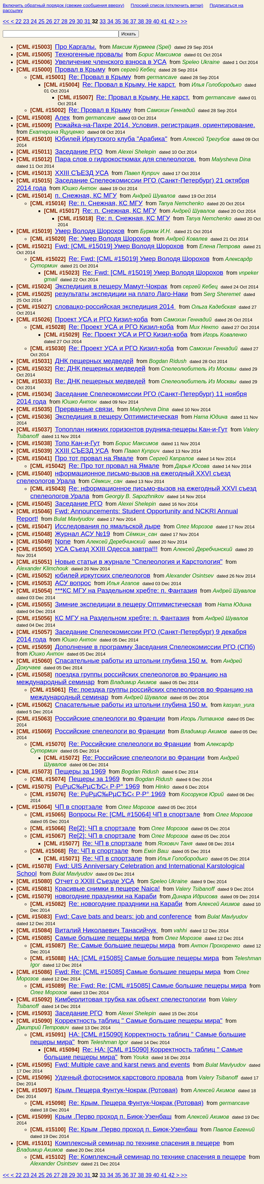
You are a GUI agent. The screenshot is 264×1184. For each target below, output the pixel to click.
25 (42, 21)
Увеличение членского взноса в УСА (111, 61)
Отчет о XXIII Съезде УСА (94, 881)
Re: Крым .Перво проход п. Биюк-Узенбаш (133, 1129)
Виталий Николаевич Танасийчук (106, 930)
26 (50, 21)
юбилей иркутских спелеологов (102, 575)
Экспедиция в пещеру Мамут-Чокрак (111, 286)
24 (34, 21)
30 (80, 21)
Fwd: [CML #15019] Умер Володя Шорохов (119, 246)
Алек (62, 117)
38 (141, 21)
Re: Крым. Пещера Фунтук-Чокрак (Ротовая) (136, 1102)
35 (118, 21)
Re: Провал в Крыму (100, 76)
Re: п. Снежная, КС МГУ (106, 203)
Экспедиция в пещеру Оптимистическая (116, 416)
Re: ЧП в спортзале (112, 843)
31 (88, 21)
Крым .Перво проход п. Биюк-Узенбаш (113, 1116)
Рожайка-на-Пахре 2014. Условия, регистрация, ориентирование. (155, 125)
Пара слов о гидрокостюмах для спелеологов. (125, 159)
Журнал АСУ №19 (82, 533)
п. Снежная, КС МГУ (86, 195)
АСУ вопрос (73, 582)
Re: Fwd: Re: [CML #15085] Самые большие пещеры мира (157, 985)
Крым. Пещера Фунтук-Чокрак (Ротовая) (116, 1090)
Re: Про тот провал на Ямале (114, 465)
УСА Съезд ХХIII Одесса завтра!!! (106, 548)
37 (134, 21)
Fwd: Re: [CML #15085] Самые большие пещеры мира (138, 971)
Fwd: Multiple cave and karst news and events (122, 1064)
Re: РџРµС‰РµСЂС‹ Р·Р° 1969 (117, 794)
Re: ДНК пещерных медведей (100, 368)
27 (57, 21)
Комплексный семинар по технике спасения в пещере (137, 1143)
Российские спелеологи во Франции (110, 718)
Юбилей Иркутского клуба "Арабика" (111, 138)
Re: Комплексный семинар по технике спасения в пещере (157, 1156)
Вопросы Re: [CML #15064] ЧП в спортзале (134, 814)
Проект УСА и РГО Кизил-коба (101, 319)
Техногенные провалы (89, 54)
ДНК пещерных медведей (94, 360)
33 (103, 21)
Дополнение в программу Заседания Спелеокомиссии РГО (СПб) (155, 646)
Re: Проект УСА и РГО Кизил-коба (121, 326)
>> (184, 21)
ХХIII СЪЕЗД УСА (82, 172)
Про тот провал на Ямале (94, 458)
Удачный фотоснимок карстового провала (119, 1077)
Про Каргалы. (76, 46)
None (63, 541)
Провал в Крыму (80, 69)
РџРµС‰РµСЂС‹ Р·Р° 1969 (97, 786)
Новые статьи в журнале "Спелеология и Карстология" (139, 561)
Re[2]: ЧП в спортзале (102, 828)
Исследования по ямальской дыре (108, 526)
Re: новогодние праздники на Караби (126, 903)
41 (164, 21)
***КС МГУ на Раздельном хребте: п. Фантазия (126, 590)
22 (19, 21)
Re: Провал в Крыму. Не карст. (129, 84)
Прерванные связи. (84, 409)
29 (73, 21)
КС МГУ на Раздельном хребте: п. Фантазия (122, 618)
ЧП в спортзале (78, 806)
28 (65, 21)
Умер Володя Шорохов (89, 230)
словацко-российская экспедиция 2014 (115, 306)
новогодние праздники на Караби (106, 896)
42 (172, 21)
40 (157, 21)
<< (7, 21)
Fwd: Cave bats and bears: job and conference (123, 916)
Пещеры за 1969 (80, 771)
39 (149, 21)
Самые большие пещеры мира (102, 937)
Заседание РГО (78, 151)
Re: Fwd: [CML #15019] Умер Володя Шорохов (139, 258)
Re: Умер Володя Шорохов (110, 238)
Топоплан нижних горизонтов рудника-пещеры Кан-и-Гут (141, 429)
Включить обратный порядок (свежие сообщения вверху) (63, 5)
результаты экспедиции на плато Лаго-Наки (121, 293)
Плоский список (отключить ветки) (167, 5)
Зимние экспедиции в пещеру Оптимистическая (128, 604)
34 (111, 21)
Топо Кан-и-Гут (77, 443)
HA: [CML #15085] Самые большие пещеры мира (144, 958)
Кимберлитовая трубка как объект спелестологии (130, 999)
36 (126, 21)
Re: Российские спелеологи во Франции (130, 743)
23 (27, 21)
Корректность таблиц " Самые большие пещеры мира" (138, 1020)
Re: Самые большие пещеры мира (122, 945)
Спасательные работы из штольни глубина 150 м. (131, 660)
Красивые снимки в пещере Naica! (107, 888)
